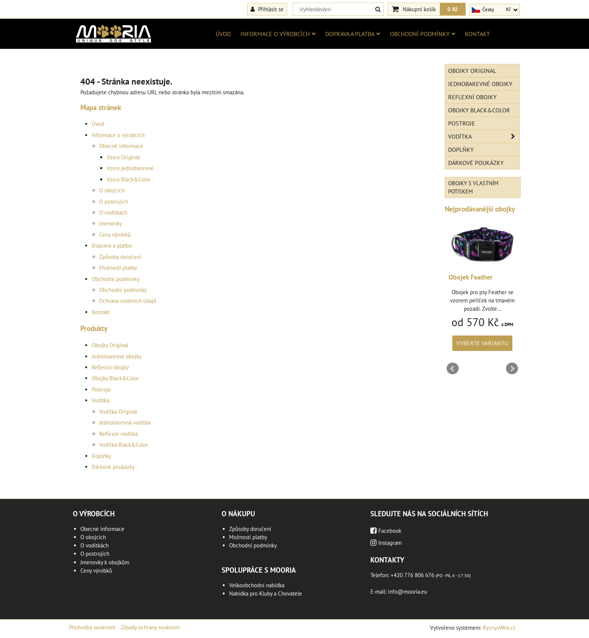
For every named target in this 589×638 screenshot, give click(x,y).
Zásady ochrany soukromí (150, 627)
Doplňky (101, 456)
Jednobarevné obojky (117, 356)
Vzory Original (123, 157)
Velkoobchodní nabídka (256, 585)
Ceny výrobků (115, 234)
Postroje (101, 389)
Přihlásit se (267, 9)
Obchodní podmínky (422, 34)
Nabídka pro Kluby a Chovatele (265, 593)
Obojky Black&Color (115, 378)
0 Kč (452, 9)
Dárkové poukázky (113, 466)
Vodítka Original (118, 411)
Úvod (223, 34)
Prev (453, 369)
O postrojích (113, 201)
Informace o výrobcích (278, 34)
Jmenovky (110, 223)
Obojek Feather (470, 277)
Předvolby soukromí (92, 627)
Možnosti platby (118, 267)
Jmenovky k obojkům (104, 562)
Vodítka (100, 400)
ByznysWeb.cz (499, 627)
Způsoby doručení (120, 256)
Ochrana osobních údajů (127, 300)
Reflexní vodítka (118, 433)
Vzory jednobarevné (130, 168)
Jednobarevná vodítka (124, 422)
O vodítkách (113, 212)
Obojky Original (110, 345)
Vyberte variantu (482, 343)
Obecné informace (121, 146)
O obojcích (112, 190)
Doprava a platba (352, 34)
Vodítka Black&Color (123, 444)
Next (512, 369)
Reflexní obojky (110, 367)
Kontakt (477, 34)
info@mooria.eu (407, 591)
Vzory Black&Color (129, 179)
